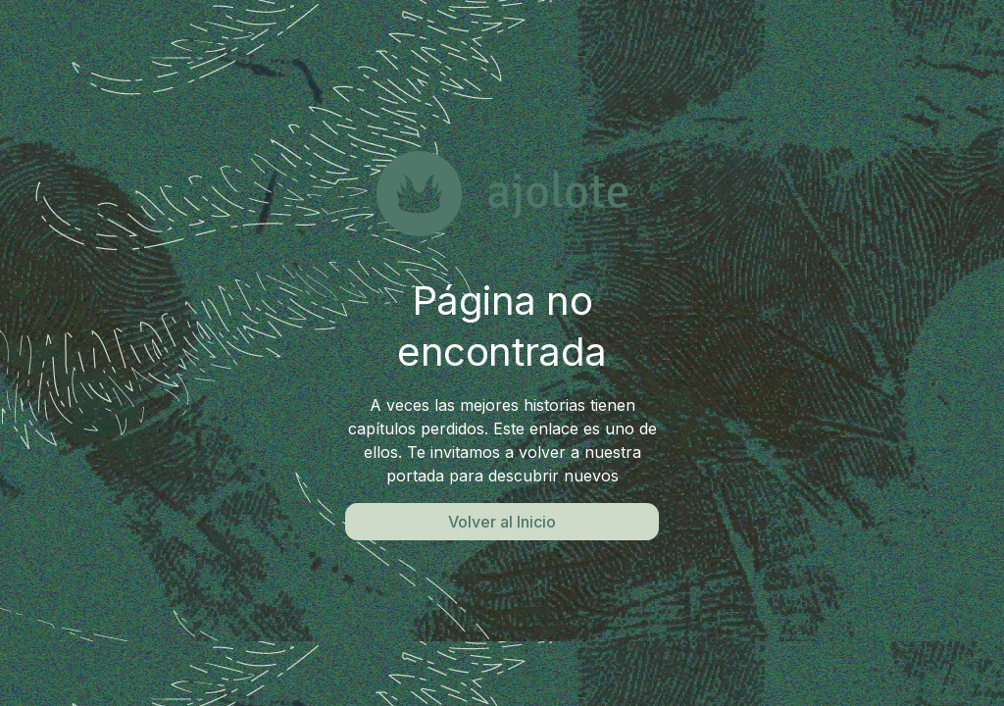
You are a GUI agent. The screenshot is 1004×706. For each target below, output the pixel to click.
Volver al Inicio (502, 521)
